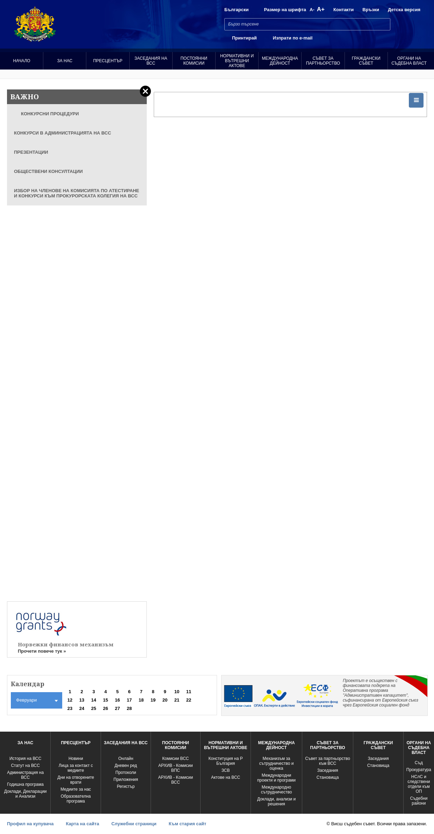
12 (69, 700)
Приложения (126, 779)
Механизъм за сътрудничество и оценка (276, 763)
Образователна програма (76, 799)
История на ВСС (25, 758)
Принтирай (244, 38)
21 (176, 700)
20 (164, 700)
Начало (21, 60)
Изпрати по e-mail (293, 38)
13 (81, 700)
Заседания (327, 770)
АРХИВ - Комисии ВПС (175, 768)
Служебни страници (134, 823)
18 (141, 700)
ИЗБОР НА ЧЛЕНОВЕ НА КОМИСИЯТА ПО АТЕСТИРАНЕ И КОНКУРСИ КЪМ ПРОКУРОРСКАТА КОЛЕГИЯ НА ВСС (76, 193)
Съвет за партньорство (323, 61)
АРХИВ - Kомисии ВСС (175, 780)
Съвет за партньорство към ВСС (327, 761)
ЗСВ (226, 770)
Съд (419, 762)
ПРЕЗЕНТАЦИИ (31, 152)
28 (129, 708)
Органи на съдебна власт (409, 61)
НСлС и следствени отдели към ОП (418, 784)
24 (81, 708)
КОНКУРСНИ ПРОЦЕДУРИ (50, 113)
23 (69, 708)
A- (312, 9)
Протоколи (125, 772)
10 (176, 691)
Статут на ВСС (25, 765)
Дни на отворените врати (75, 780)
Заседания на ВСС (151, 61)
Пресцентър (108, 60)
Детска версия (404, 9)
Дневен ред (126, 765)
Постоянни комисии (193, 61)
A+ (321, 9)
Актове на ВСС (225, 777)
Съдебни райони (418, 801)
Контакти (343, 9)
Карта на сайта (82, 823)
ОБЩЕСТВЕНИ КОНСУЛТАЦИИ (48, 171)
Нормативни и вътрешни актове (237, 60)
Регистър (126, 786)
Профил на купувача (30, 823)
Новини (75, 758)
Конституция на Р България (226, 761)
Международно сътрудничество (276, 790)
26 (105, 708)
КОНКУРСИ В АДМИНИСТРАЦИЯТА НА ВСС (62, 133)
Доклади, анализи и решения (276, 801)
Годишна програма (25, 784)
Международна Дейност (280, 61)
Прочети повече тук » (42, 651)
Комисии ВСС (175, 758)
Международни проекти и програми (276, 778)
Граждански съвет (366, 61)
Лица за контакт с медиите (76, 768)
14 (93, 700)
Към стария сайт (188, 823)
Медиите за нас (75, 789)
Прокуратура (418, 769)
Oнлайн (125, 758)
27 (117, 708)
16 (117, 700)
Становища (328, 777)
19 (153, 700)
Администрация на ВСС (25, 775)
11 (188, 691)
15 (105, 700)
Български (236, 9)
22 (188, 700)
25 (93, 708)
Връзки (370, 9)
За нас (64, 60)
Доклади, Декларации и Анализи (25, 794)
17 (129, 700)
